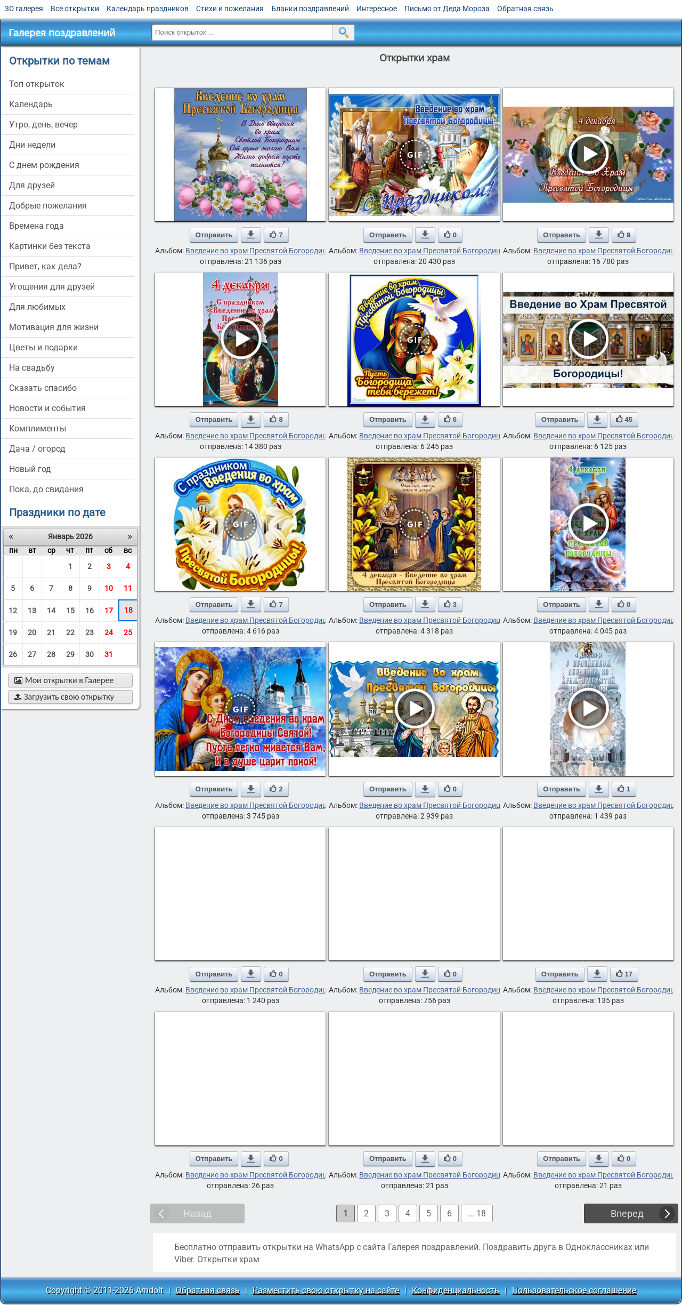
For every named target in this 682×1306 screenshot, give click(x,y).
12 (13, 610)
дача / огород (37, 449)
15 (70, 610)
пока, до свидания (46, 489)
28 (51, 654)
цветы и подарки (43, 347)
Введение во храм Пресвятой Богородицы (258, 250)
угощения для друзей (52, 287)
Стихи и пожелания (230, 8)
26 (13, 654)
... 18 (477, 1213)
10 (108, 588)
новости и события (47, 408)
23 (89, 632)
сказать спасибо (43, 388)
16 (89, 610)
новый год (30, 469)
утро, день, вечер (43, 124)
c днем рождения (44, 165)
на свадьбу (32, 368)
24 (108, 632)
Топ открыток (36, 84)
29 (70, 654)
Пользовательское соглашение (574, 1290)
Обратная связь (525, 8)
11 (128, 588)
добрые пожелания (48, 206)
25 (128, 632)
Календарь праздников (148, 8)
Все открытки (75, 8)
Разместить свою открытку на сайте (326, 1290)
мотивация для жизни (54, 327)
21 (51, 632)
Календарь (31, 104)
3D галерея (24, 8)
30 (89, 654)
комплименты (37, 428)
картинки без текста (50, 246)
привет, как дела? (45, 266)
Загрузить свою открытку (64, 697)
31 (108, 654)
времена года (36, 226)
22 (70, 632)
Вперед (627, 1213)
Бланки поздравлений (310, 8)
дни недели (32, 145)
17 (108, 610)
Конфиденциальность (455, 1290)
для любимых (37, 307)
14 (51, 610)
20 (32, 632)
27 (32, 654)
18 (128, 610)
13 (32, 610)
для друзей (32, 185)
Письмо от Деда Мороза (447, 8)
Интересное (376, 8)
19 (13, 632)
